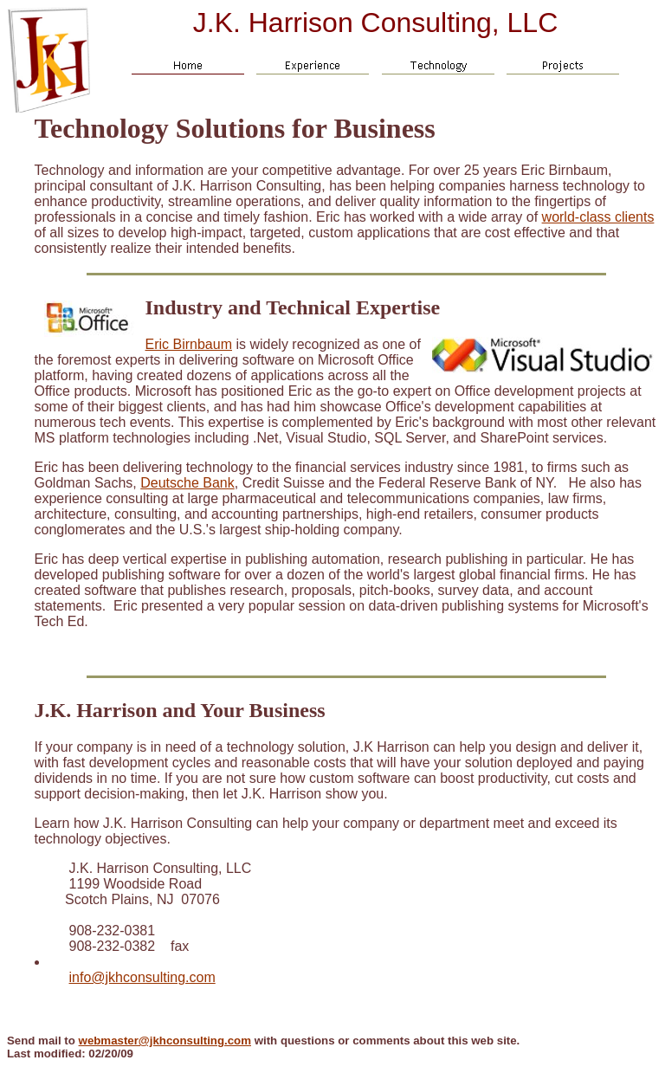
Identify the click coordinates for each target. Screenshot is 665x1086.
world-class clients (598, 217)
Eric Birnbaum (188, 344)
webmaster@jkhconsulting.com (165, 1040)
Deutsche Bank (187, 482)
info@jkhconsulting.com (142, 977)
